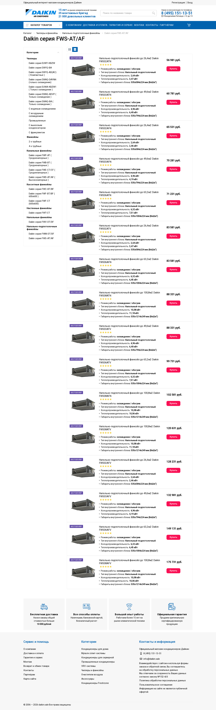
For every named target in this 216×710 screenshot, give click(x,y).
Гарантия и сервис (33, 657)
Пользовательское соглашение (155, 684)
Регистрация (178, 3)
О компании (29, 649)
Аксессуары (87, 678)
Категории (43, 52)
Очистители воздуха (92, 674)
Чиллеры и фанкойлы (47, 33)
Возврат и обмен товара (36, 666)
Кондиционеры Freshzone (95, 683)
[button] (189, 25)
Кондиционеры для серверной (97, 657)
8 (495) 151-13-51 (177, 13)
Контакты (28, 670)
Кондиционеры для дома (94, 649)
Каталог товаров (43, 25)
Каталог (27, 33)
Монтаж (27, 661)
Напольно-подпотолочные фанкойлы (81, 33)
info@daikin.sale (151, 659)
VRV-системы (88, 666)
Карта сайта (29, 678)
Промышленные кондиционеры (98, 661)
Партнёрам (29, 674)
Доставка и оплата (33, 653)
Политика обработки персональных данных (162, 680)
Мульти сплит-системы (93, 653)
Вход (190, 3)
